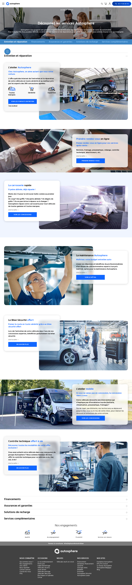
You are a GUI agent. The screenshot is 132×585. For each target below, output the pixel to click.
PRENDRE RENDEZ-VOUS (89, 160)
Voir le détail (12, 106)
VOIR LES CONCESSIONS (21, 214)
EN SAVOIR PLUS (21, 344)
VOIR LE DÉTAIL (89, 277)
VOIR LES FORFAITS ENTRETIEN (21, 101)
